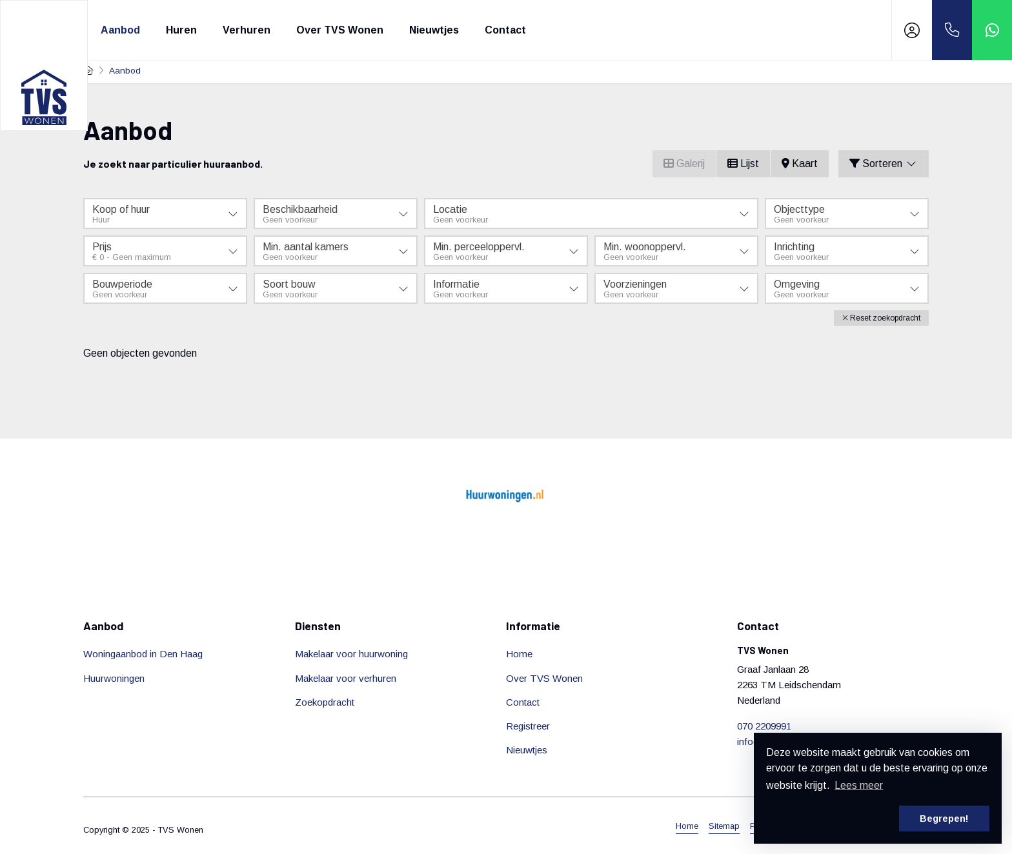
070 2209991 (764, 725)
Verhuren (246, 30)
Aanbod (120, 30)
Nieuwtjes (434, 30)
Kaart (800, 163)
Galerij (684, 163)
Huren (181, 30)
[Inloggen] (912, 30)
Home (687, 826)
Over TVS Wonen (339, 30)
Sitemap (724, 826)
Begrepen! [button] (944, 818)
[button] (881, 318)
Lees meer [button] (859, 785)
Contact (505, 30)
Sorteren (883, 163)
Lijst (743, 163)
